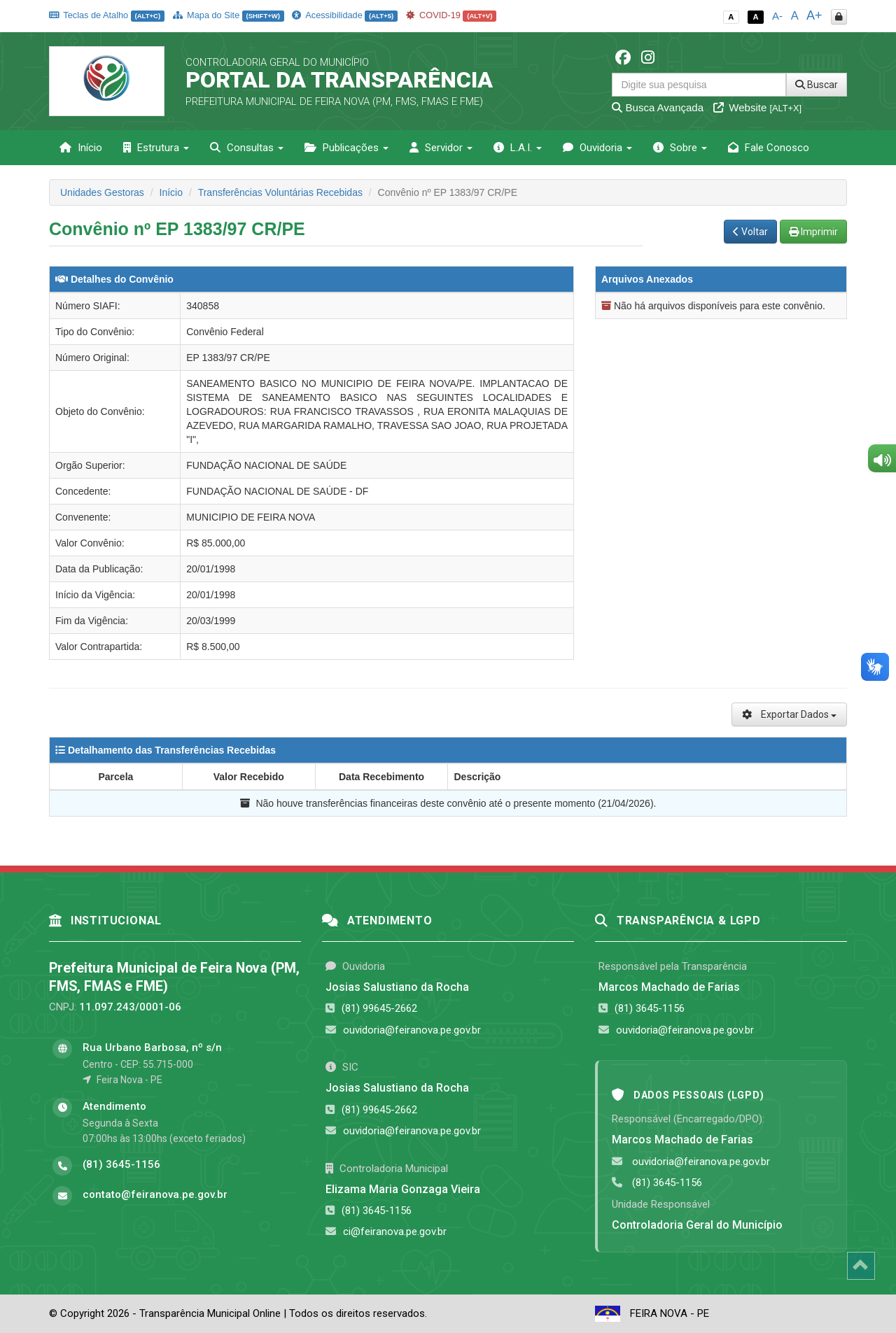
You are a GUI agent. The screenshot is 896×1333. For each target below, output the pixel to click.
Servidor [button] (441, 147)
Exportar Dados (789, 714)
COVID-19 (451, 15)
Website (757, 107)
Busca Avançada (658, 107)
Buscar (816, 84)
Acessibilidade (344, 15)
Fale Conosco (768, 147)
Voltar (750, 231)
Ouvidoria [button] (597, 147)
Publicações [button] (346, 147)
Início (80, 147)
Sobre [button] (680, 147)
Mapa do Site (228, 15)
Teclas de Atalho (106, 15)
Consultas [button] (247, 147)
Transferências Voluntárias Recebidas (280, 192)
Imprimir (813, 231)
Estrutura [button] (156, 147)
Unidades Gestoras (102, 192)
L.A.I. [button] (517, 147)
